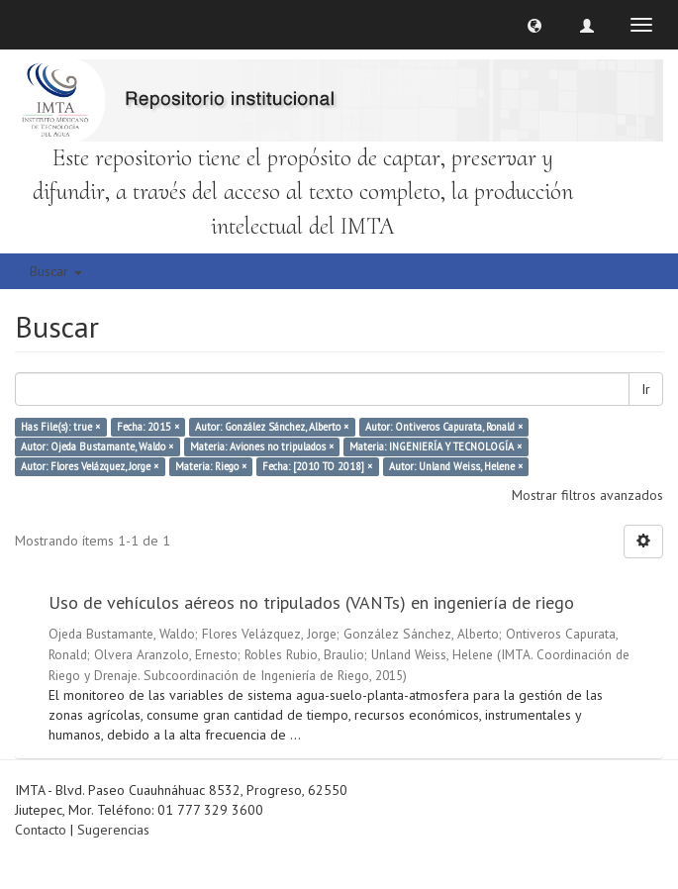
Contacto (40, 830)
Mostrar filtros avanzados (587, 495)
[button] (534, 25)
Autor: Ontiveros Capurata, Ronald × (444, 427)
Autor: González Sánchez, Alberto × (271, 427)
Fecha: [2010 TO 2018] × (317, 466)
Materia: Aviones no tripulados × (262, 446)
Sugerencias (113, 830)
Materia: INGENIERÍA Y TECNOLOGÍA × (435, 446)
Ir (645, 389)
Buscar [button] (56, 271)
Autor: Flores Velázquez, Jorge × (89, 466)
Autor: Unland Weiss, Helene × (456, 466)
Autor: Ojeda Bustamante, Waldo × (97, 446)
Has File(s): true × (60, 427)
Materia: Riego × (210, 466)
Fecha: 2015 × (148, 427)
